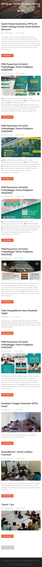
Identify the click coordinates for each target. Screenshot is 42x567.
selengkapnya (7, 55)
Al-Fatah (22, 33)
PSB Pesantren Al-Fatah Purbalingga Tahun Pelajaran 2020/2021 (17, 345)
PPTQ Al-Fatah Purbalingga (20, 4)
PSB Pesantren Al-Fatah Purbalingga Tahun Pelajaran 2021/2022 (17, 252)
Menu (39, 6)
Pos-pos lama (7, 547)
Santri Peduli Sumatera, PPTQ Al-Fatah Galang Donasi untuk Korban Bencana (20, 27)
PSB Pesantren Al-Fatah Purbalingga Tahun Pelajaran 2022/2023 (17, 190)
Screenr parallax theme (15, 564)
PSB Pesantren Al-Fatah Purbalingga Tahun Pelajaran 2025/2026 (17, 67)
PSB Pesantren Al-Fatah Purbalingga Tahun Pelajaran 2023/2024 (17, 128)
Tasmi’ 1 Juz (7, 504)
